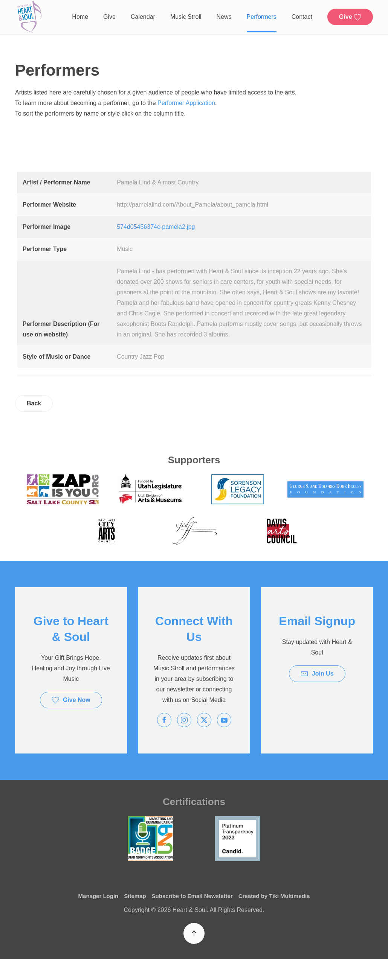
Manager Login (98, 896)
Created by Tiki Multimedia (274, 896)
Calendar (143, 17)
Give (109, 17)
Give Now (71, 700)
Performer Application (186, 103)
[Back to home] (29, 17)
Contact (302, 17)
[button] (194, 933)
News (224, 17)
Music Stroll (186, 17)
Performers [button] (261, 17)
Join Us (317, 673)
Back (34, 403)
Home (80, 17)
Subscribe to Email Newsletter (192, 896)
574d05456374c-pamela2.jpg (156, 227)
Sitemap (135, 896)
